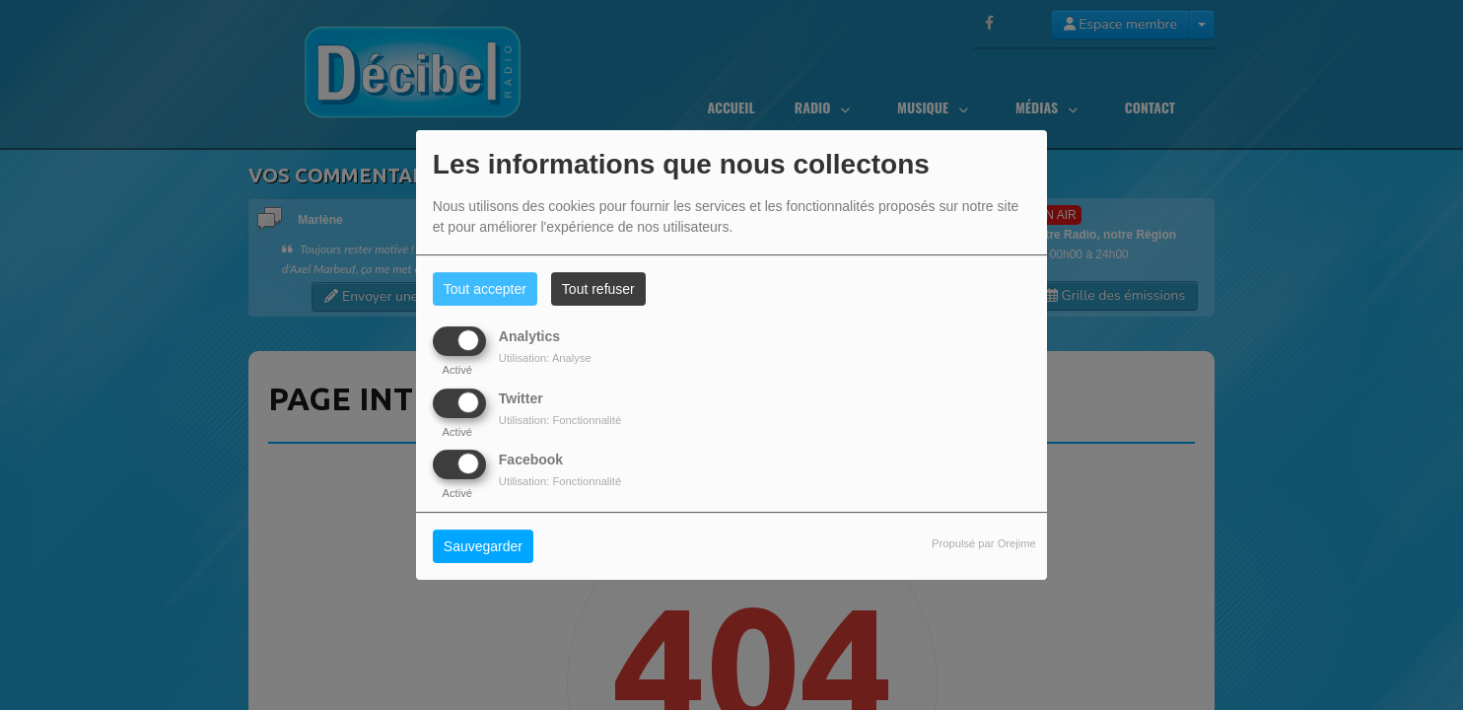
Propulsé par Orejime (984, 543)
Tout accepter (485, 289)
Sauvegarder (483, 546)
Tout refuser (598, 289)
